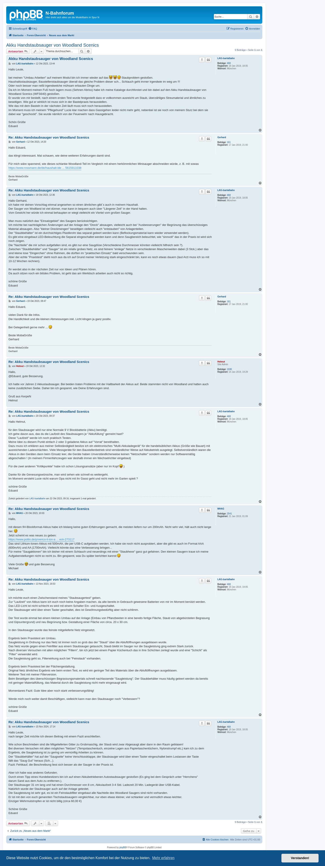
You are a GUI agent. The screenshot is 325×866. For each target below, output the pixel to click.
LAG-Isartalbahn (226, 58)
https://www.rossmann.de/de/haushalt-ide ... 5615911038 (44, 167)
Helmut (221, 361)
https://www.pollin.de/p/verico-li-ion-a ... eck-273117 (41, 539)
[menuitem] (32, 28)
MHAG (220, 509)
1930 (229, 369)
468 (229, 63)
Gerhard (221, 137)
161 (229, 142)
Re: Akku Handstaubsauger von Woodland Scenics (48, 137)
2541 (229, 513)
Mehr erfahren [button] (163, 858)
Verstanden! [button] (300, 858)
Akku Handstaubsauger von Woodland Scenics (52, 45)
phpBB (122, 847)
